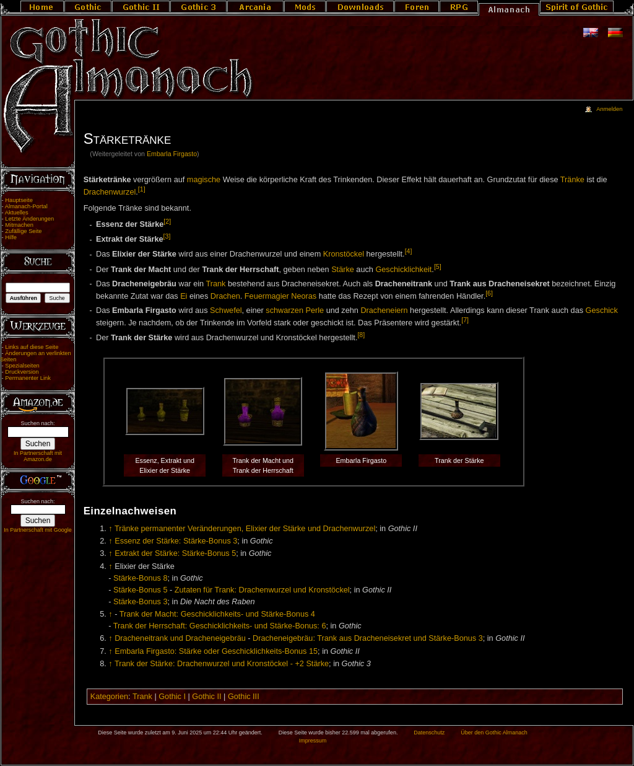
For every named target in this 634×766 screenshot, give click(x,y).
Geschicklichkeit (403, 269)
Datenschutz (429, 732)
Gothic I (172, 696)
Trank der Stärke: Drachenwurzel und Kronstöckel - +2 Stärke (222, 663)
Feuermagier (267, 296)
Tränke (572, 179)
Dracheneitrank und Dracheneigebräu (180, 638)
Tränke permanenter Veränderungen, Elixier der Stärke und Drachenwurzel (245, 528)
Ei (183, 296)
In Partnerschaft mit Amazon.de (38, 456)
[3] (167, 236)
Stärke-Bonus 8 (140, 578)
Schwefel (225, 310)
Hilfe (11, 237)
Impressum (313, 740)
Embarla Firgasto (172, 153)
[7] (465, 320)
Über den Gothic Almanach (494, 732)
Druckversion (21, 372)
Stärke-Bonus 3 (140, 601)
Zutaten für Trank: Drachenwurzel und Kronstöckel (262, 590)
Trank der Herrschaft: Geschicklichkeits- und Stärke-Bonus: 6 (219, 626)
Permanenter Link (28, 378)
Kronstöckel (343, 254)
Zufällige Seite (23, 231)
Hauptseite (19, 200)
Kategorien (109, 696)
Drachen (225, 296)
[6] (489, 293)
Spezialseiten (22, 366)
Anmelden (609, 109)
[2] (167, 221)
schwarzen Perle (295, 310)
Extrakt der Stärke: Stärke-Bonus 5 (175, 553)
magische (203, 179)
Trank (215, 284)
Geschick (602, 310)
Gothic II (206, 696)
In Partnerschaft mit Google (38, 530)
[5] (437, 266)
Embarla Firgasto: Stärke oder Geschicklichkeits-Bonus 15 (216, 651)
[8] (361, 334)
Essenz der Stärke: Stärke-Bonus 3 (176, 541)
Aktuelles (16, 212)
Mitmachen (19, 225)
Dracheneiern (383, 310)
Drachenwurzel (110, 192)
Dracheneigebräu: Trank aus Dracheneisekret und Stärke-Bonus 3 (368, 638)
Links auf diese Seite (31, 347)
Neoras (303, 296)
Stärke (342, 269)
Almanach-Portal (26, 206)
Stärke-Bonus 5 (140, 590)
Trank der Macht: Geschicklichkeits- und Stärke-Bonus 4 (217, 614)
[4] (408, 251)
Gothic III (243, 696)
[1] (141, 189)
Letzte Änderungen (29, 219)
